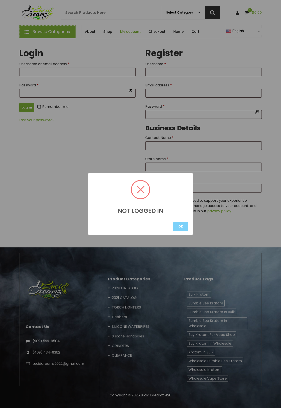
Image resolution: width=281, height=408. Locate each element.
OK (180, 226)
